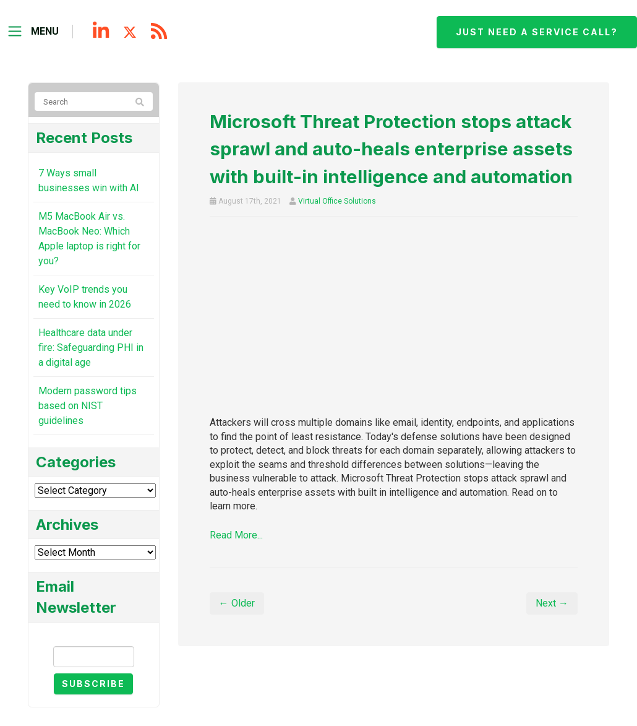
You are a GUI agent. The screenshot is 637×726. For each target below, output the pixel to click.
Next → (552, 603)
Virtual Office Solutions (337, 201)
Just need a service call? (537, 32)
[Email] (93, 656)
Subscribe (93, 683)
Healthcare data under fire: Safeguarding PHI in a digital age (90, 347)
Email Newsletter (93, 635)
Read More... (236, 535)
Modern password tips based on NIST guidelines (87, 405)
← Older (237, 603)
